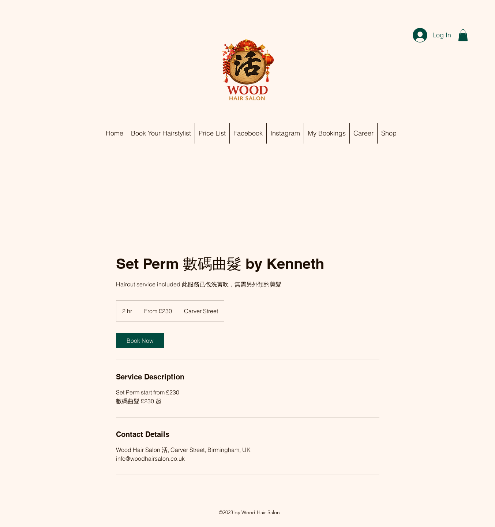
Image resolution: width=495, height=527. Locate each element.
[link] (140, 340)
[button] (463, 35)
